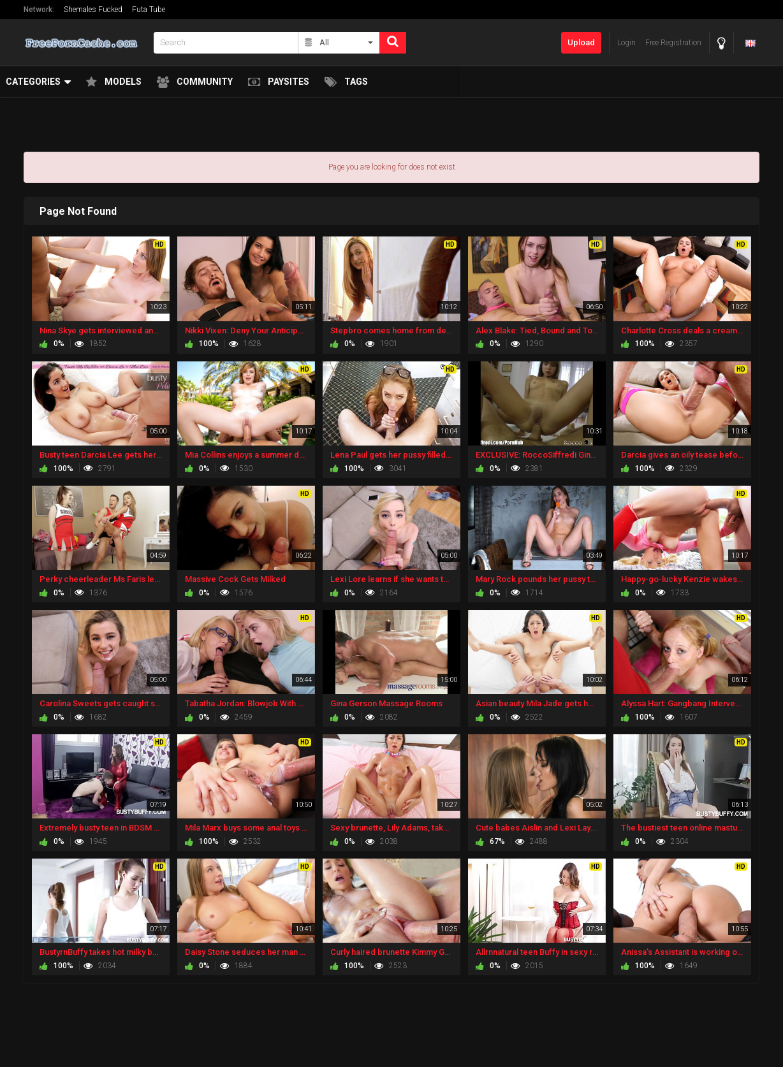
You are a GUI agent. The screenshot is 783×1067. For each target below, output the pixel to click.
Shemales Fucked (93, 9)
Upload (581, 42)
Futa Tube (148, 9)
